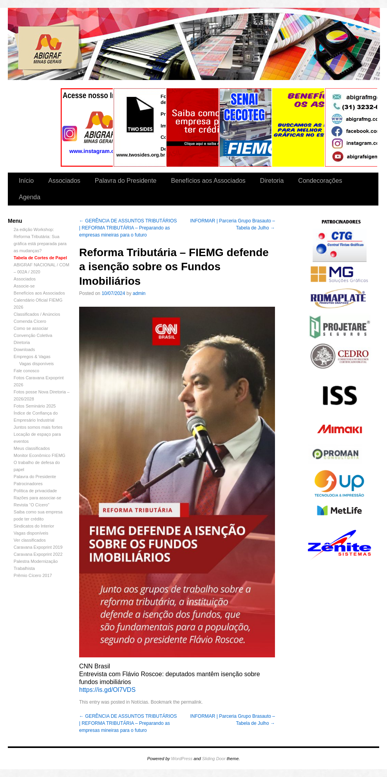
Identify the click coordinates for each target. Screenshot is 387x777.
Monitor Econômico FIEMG (39, 455)
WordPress (181, 758)
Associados (64, 180)
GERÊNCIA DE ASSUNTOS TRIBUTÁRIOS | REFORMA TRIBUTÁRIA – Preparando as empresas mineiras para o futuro (128, 228)
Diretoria (272, 180)
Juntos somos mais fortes (38, 427)
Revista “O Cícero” (31, 504)
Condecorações (320, 180)
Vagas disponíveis (36, 363)
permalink (191, 702)
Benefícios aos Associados (208, 180)
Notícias (139, 702)
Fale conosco (26, 370)
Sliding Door (214, 758)
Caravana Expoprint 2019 (38, 547)
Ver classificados (30, 540)
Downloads (24, 349)
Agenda (29, 197)
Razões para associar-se (37, 497)
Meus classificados (32, 448)
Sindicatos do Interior (34, 526)
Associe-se (24, 286)
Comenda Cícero (30, 321)
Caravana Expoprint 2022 (38, 554)
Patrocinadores (28, 483)
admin (139, 293)
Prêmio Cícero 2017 (33, 575)
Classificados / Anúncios (37, 314)
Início (26, 180)
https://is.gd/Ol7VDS (107, 689)
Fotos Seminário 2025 (35, 406)
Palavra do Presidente (125, 180)
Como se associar (31, 328)
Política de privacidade (35, 490)
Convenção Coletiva (33, 335)
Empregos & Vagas (32, 356)
